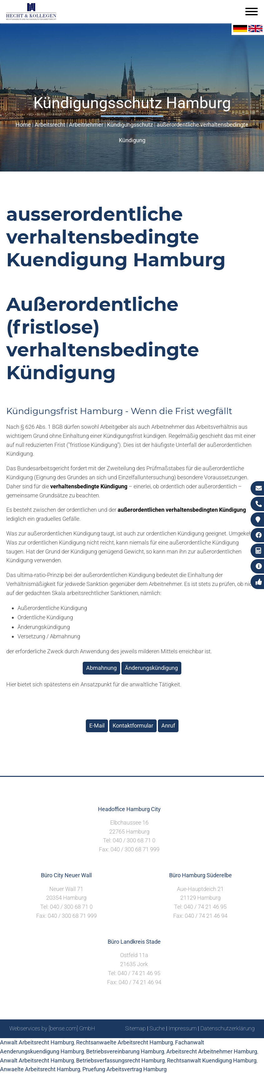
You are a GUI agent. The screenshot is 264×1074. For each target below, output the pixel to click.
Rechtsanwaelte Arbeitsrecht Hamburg (124, 1042)
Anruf (168, 725)
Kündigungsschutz (130, 124)
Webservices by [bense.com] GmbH (52, 1028)
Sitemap (135, 1028)
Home (23, 124)
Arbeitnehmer (86, 124)
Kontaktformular (133, 725)
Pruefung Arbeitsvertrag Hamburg (124, 1069)
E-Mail (97, 725)
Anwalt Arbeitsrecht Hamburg (37, 1042)
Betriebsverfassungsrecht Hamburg (120, 1060)
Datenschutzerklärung (227, 1028)
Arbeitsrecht (50, 124)
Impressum (183, 1028)
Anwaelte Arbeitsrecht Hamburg (40, 1069)
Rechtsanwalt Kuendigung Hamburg (212, 1060)
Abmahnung (101, 668)
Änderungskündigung (151, 668)
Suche (157, 1028)
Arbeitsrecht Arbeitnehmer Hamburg (211, 1051)
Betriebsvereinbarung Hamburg (125, 1051)
